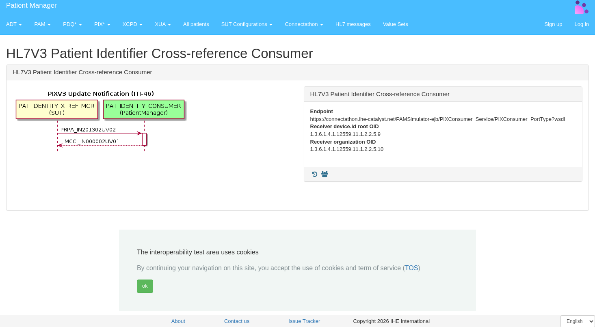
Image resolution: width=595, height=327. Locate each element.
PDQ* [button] (72, 24)
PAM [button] (42, 24)
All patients (196, 24)
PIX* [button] (102, 24)
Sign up (553, 24)
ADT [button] (14, 24)
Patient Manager (31, 5)
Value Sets (395, 24)
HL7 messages (353, 24)
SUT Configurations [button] (247, 24)
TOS (411, 268)
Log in (582, 24)
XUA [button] (163, 24)
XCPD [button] (133, 24)
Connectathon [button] (304, 24)
